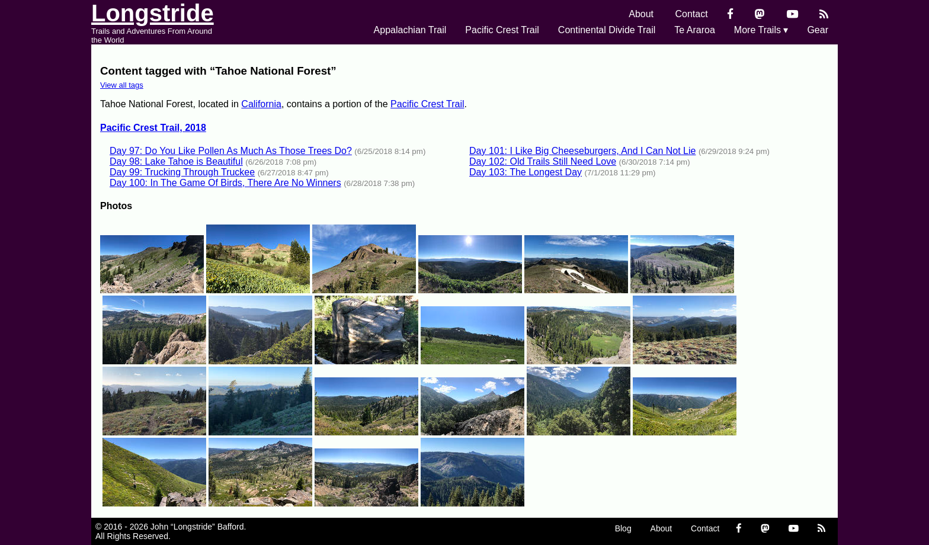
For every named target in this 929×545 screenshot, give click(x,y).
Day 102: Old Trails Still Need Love (542, 161)
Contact (691, 14)
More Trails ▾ (761, 30)
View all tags (121, 85)
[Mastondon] (759, 14)
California (261, 104)
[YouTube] (792, 14)
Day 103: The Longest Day (525, 172)
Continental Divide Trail (607, 30)
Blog (623, 528)
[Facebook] (730, 14)
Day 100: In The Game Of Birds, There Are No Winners (225, 183)
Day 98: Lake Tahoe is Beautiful (176, 161)
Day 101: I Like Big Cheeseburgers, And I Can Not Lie (582, 151)
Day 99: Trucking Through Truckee (182, 172)
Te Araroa (694, 30)
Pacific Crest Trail (502, 30)
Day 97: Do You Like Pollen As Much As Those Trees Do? (231, 151)
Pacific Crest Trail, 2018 (153, 128)
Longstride (152, 13)
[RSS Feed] (824, 14)
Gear (817, 30)
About (641, 14)
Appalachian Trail (410, 30)
